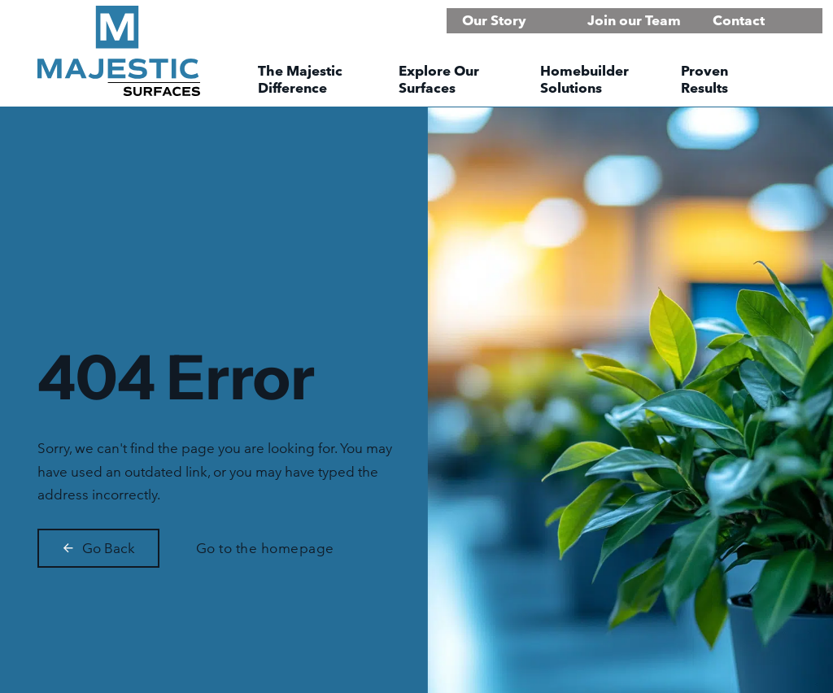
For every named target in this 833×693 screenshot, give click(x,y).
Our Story (494, 19)
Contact (739, 19)
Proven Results (704, 79)
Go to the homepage (265, 547)
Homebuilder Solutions (584, 79)
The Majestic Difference (300, 79)
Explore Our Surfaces (439, 79)
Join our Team (634, 19)
